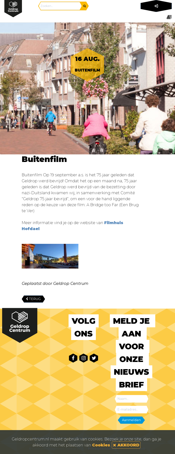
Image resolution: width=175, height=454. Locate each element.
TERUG (33, 299)
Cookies (101, 445)
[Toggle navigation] (155, 17)
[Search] (60, 6)
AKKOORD (126, 445)
